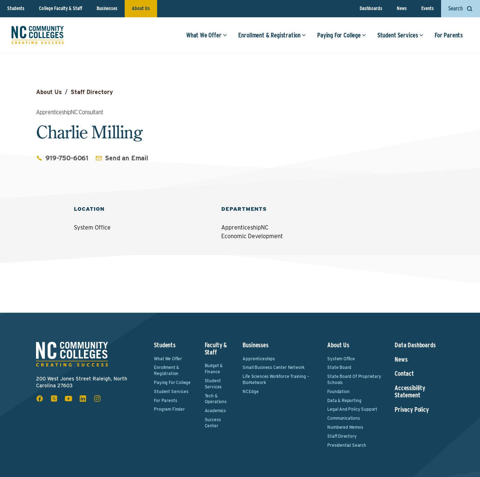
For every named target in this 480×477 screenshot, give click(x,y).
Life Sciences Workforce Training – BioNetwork (276, 379)
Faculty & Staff (216, 348)
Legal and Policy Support (352, 409)
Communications (343, 418)
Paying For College (342, 35)
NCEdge (250, 391)
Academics (215, 410)
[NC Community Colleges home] (38, 35)
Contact (404, 373)
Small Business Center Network (274, 367)
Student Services (400, 35)
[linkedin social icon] (82, 398)
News (402, 8)
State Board (339, 367)
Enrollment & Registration (272, 35)
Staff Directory (92, 92)
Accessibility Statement (410, 391)
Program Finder (169, 409)
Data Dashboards (415, 345)
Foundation (338, 391)
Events (427, 8)
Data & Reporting (344, 400)
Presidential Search (346, 445)
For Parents (449, 35)
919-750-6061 (66, 158)
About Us (141, 8)
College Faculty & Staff (60, 8)
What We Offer (206, 35)
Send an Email (126, 158)
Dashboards (371, 8)
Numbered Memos (345, 427)
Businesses (107, 8)
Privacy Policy (411, 409)
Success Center (213, 422)
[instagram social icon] (97, 398)
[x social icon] (54, 398)
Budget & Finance (214, 368)
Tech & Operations (216, 399)
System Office (341, 358)
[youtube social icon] (68, 398)
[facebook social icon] (39, 398)
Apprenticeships (259, 358)
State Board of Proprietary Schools (354, 379)
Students (16, 8)
